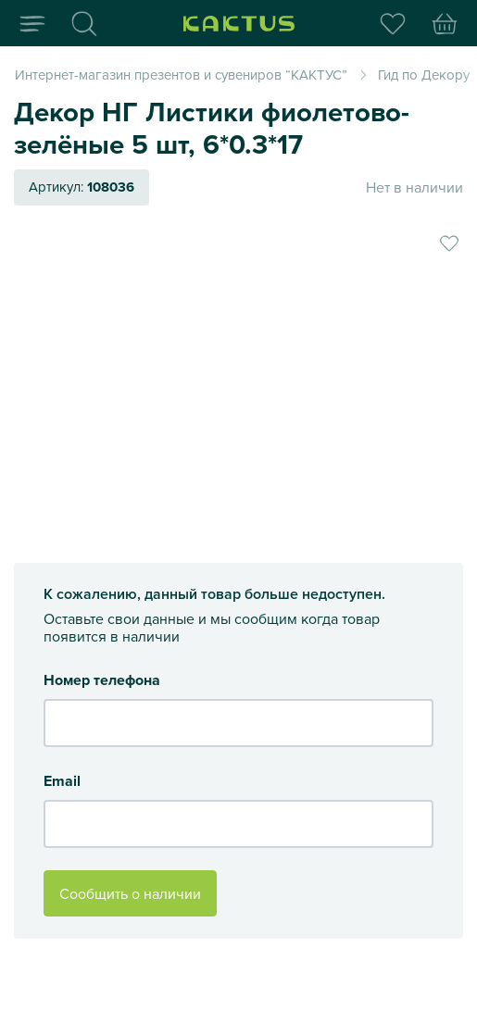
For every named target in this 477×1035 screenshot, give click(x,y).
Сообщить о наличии (130, 893)
